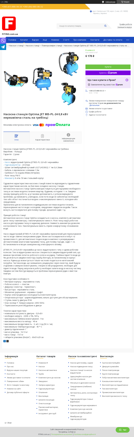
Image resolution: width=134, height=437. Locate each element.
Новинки (55, 40)
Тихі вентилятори (109, 388)
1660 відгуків (110, 2)
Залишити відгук (124, 27)
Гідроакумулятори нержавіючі (83, 405)
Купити (108, 66)
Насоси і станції (16, 45)
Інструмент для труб (47, 413)
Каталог (24, 40)
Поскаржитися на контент (61, 434)
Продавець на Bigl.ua (67, 432)
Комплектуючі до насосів (49, 377)
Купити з (108, 72)
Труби (41, 374)
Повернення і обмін (15, 381)
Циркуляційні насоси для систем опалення (80, 377)
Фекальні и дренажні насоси (82, 383)
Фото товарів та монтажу (18, 385)
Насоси (42, 366)
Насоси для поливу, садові (81, 363)
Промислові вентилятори (113, 392)
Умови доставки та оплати (18, 377)
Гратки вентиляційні (111, 363)
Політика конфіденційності (85, 434)
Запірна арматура (47, 385)
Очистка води (45, 403)
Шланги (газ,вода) (46, 400)
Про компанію (79, 40)
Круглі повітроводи (110, 374)
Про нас (10, 366)
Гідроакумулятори (46, 388)
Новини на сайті (14, 388)
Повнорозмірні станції (52, 45)
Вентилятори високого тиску (114, 396)
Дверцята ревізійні (110, 366)
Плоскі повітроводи (110, 370)
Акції (45, 40)
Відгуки (35, 40)
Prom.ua (80, 429)
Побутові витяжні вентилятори (115, 377)
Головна (12, 40)
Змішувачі (43, 381)
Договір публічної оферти (18, 392)
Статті (66, 40)
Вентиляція (43, 396)
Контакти (94, 40)
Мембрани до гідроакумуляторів (78, 417)
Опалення (43, 392)
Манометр (9, 178)
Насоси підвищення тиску (81, 366)
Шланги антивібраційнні (81, 413)
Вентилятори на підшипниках (115, 385)
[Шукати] (105, 26)
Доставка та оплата (112, 40)
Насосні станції (33, 45)
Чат (122, 430)
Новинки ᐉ (43, 363)
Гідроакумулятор (13, 165)
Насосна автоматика (48, 370)
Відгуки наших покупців (17, 370)
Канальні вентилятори (112, 381)
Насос (7, 162)
